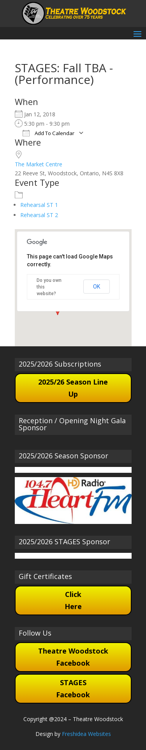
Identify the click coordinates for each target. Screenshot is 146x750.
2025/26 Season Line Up (73, 388)
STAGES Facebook (73, 688)
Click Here (73, 600)
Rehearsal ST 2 (39, 215)
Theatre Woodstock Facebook (73, 657)
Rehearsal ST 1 (39, 204)
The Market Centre (38, 164)
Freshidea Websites (86, 734)
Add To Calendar (48, 133)
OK (96, 286)
